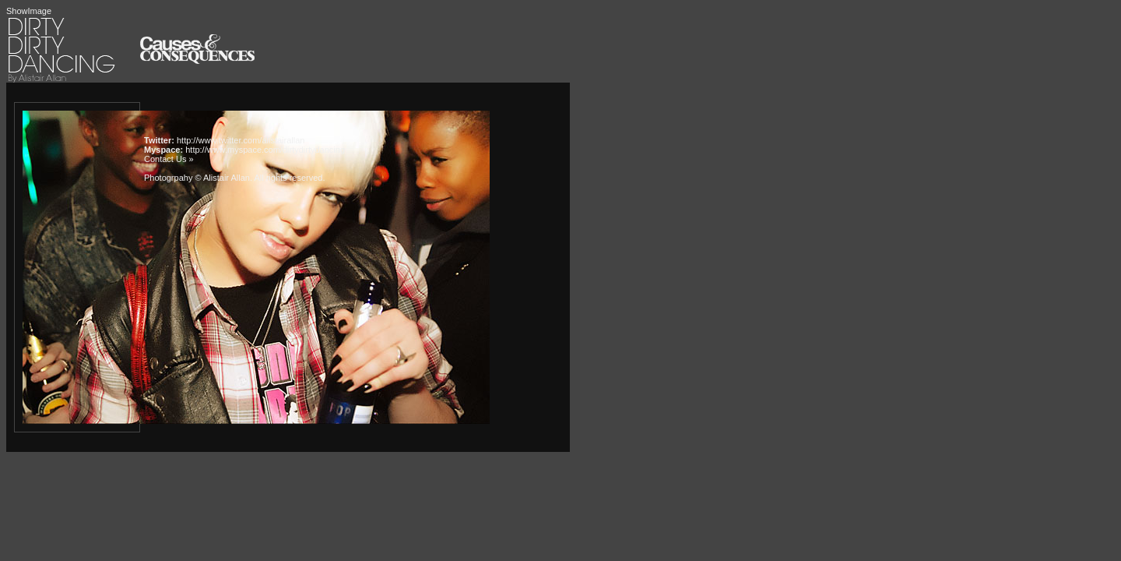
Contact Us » (169, 159)
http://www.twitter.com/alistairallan (240, 140)
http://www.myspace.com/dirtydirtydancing (265, 149)
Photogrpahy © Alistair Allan (197, 177)
